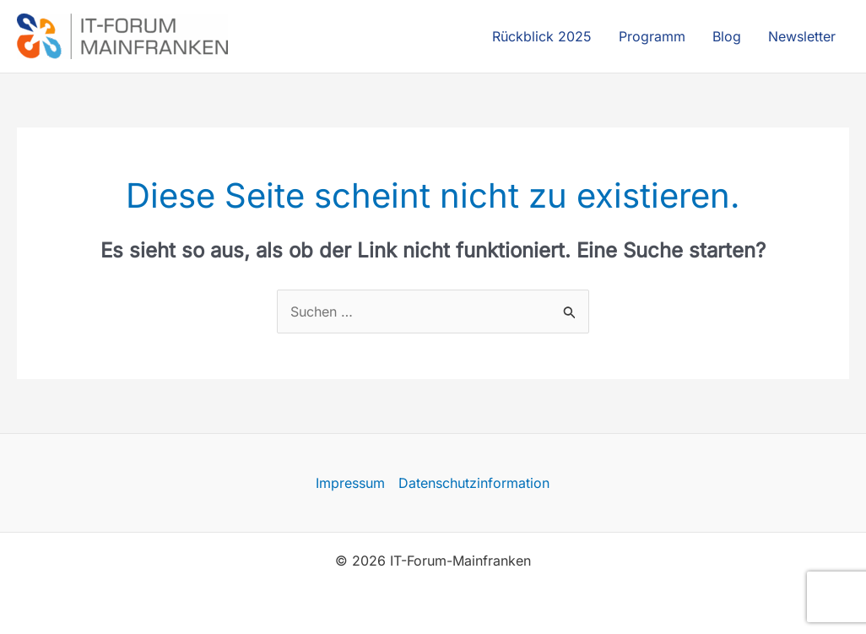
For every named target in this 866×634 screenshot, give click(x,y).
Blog (726, 36)
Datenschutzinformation (473, 482)
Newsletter (802, 36)
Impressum (350, 482)
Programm (652, 36)
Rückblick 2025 (542, 36)
